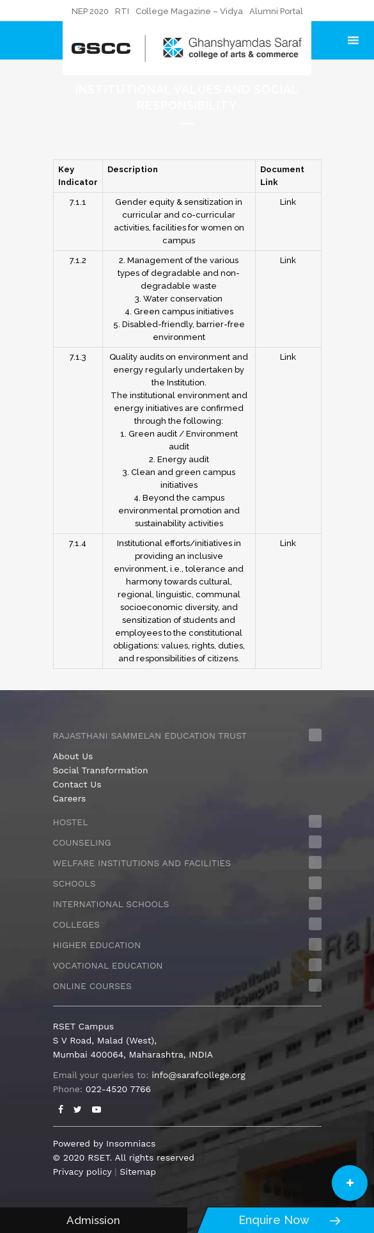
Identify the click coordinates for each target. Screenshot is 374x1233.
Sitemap (138, 1171)
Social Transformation (100, 770)
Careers (69, 798)
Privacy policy (82, 1171)
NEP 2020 (90, 11)
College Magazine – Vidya (189, 11)
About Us (73, 756)
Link (288, 202)
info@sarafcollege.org (198, 1075)
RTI (122, 11)
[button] (350, 1183)
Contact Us (77, 784)
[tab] (187, 736)
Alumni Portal (276, 11)
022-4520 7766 (118, 1089)
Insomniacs (130, 1143)
